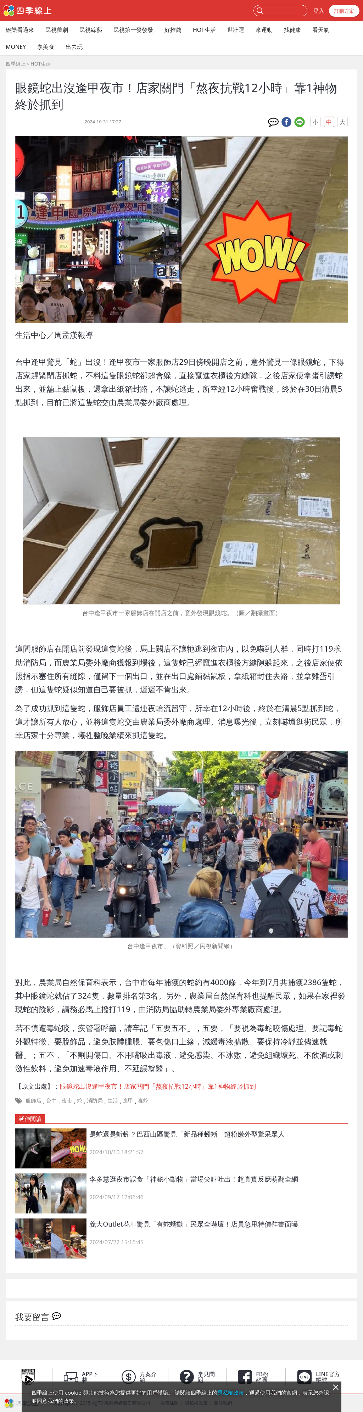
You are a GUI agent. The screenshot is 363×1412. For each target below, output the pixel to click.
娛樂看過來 (20, 30)
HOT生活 (204, 30)
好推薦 (173, 30)
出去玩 (74, 47)
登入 (318, 11)
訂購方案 (344, 10)
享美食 (45, 47)
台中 (51, 1100)
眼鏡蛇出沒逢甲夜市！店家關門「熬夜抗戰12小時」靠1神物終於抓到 (158, 1086)
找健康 (292, 30)
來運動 (264, 30)
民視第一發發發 (133, 30)
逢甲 (128, 1100)
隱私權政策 (230, 1392)
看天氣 (320, 30)
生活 (112, 1100)
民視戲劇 (56, 30)
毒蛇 (143, 1100)
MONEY (16, 47)
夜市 (67, 1100)
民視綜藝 (90, 30)
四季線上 (16, 63)
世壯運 (235, 30)
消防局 (95, 1100)
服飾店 (33, 1100)
